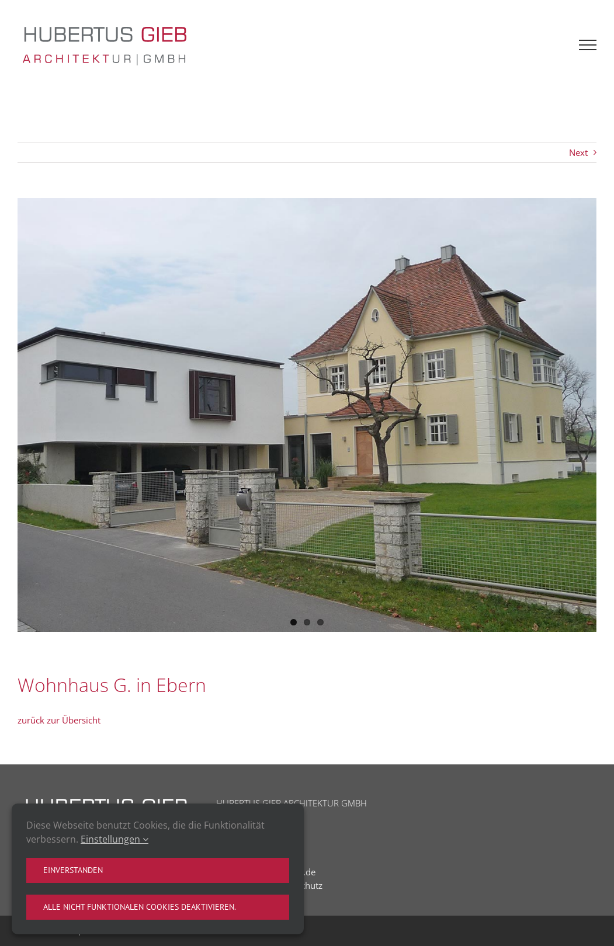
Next (578, 152)
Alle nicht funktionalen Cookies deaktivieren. (139, 907)
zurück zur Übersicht (59, 720)
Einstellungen (114, 839)
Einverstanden (73, 870)
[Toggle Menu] (588, 45)
